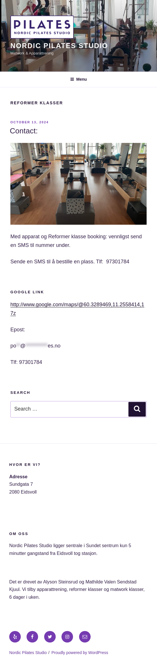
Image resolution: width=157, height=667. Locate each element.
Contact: (24, 130)
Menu (78, 79)
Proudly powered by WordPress (79, 652)
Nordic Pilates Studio (59, 46)
